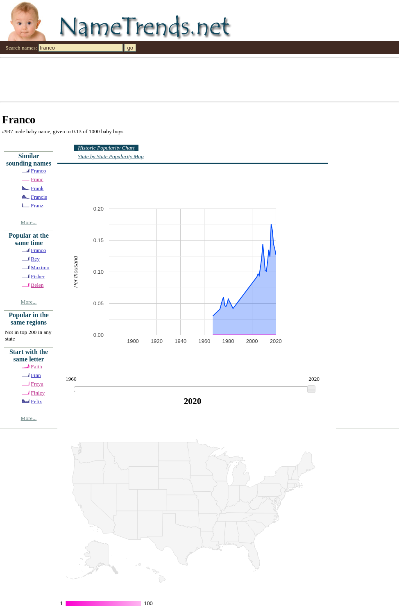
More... (29, 222)
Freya (37, 384)
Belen (37, 285)
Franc (37, 179)
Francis (39, 197)
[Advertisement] (157, 79)
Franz (37, 205)
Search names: (21, 48)
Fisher (37, 276)
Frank (37, 188)
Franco (38, 171)
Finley (38, 393)
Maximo (40, 267)
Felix (36, 401)
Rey (35, 259)
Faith (36, 366)
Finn (36, 375)
